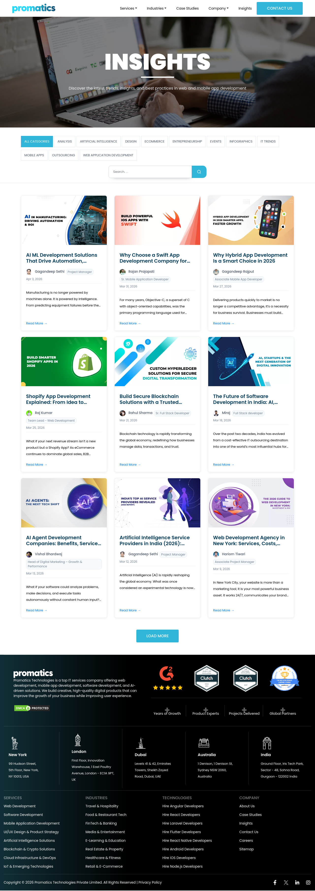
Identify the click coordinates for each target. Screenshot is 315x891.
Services (127, 8)
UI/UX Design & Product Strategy (31, 832)
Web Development (20, 806)
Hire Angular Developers (183, 806)
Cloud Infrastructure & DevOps (30, 858)
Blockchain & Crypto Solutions (29, 849)
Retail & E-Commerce (104, 866)
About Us (247, 806)
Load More (157, 636)
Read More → (36, 323)
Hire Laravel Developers (182, 823)
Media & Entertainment (105, 832)
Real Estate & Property (104, 849)
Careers (246, 841)
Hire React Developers (181, 815)
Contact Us (279, 8)
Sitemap (246, 849)
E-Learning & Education (106, 841)
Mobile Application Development (32, 823)
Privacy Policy (150, 882)
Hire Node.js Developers (182, 866)
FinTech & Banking (101, 823)
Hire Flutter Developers (181, 832)
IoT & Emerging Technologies (28, 866)
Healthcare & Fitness (103, 858)
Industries (155, 8)
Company (217, 8)
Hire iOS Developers (179, 858)
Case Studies (187, 8)
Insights (245, 8)
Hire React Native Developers (187, 841)
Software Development (23, 815)
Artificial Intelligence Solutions (29, 841)
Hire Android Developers (183, 849)
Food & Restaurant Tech (106, 815)
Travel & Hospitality (102, 806)
